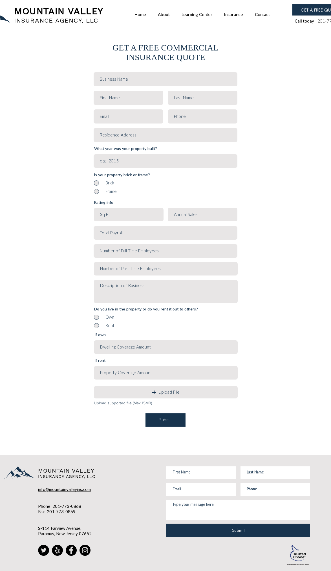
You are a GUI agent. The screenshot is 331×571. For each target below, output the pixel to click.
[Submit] (165, 420)
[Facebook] (71, 550)
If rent (99, 361)
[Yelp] (57, 550)
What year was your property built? (125, 149)
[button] (166, 392)
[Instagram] (85, 550)
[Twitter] (43, 550)
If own (100, 335)
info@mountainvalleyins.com (64, 490)
